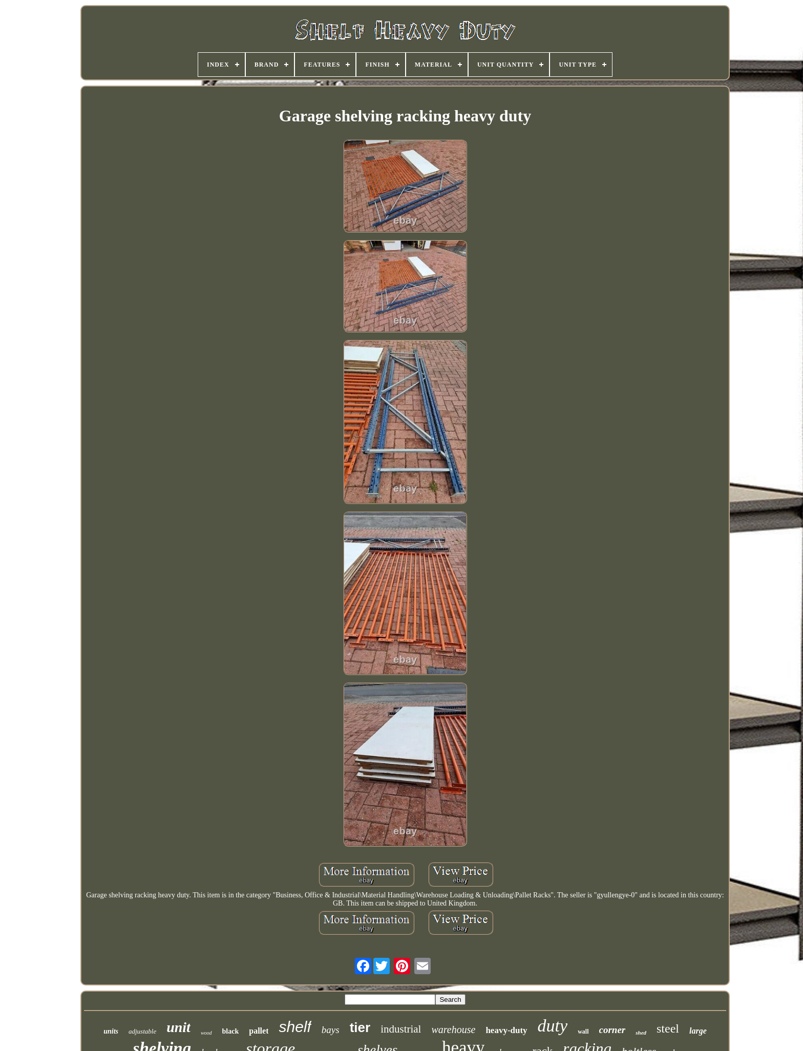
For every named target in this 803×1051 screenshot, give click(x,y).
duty (553, 1025)
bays (331, 1029)
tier (360, 1027)
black (230, 1031)
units (110, 1031)
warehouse (453, 1029)
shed (641, 1032)
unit (178, 1027)
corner (612, 1029)
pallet (258, 1030)
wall (583, 1031)
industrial (401, 1029)
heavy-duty (506, 1030)
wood (206, 1033)
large (698, 1030)
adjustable (142, 1031)
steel (668, 1028)
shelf (295, 1026)
